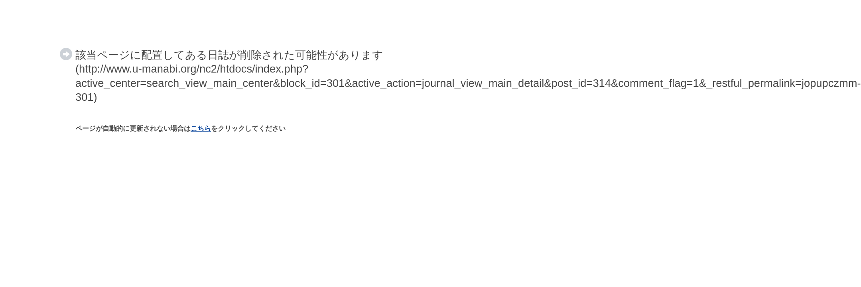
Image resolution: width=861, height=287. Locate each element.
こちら (201, 128)
